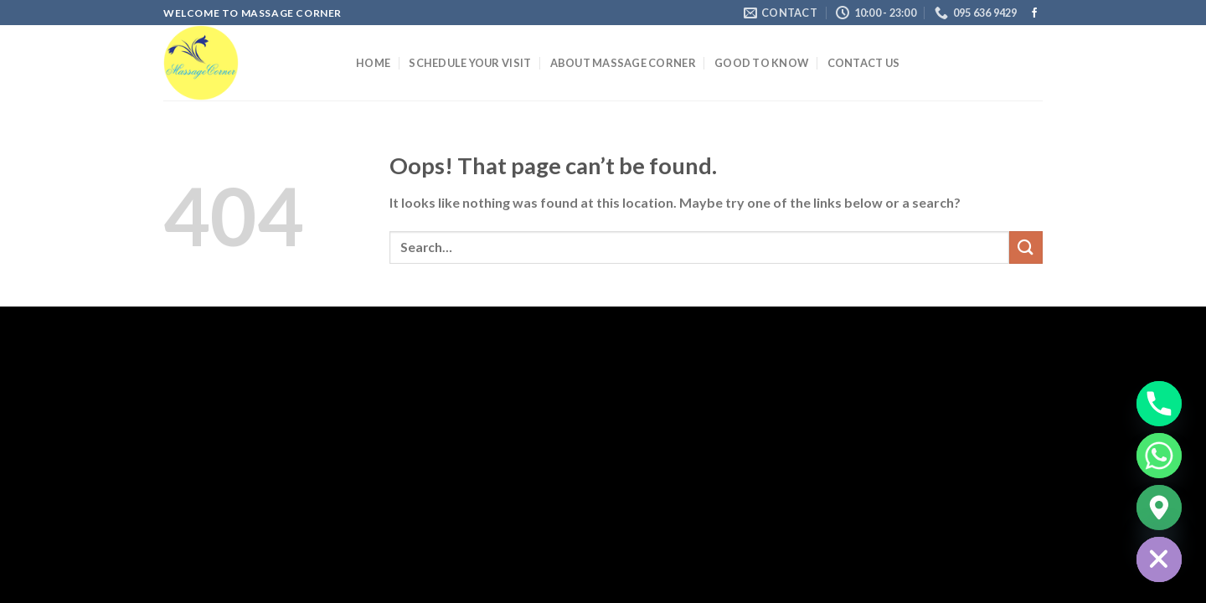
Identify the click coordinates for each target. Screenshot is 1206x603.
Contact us (863, 63)
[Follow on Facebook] (1034, 13)
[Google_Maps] (1159, 507)
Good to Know (761, 63)
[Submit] (1026, 247)
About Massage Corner (623, 63)
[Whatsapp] (1159, 455)
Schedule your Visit (470, 63)
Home (373, 63)
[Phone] (1159, 403)
